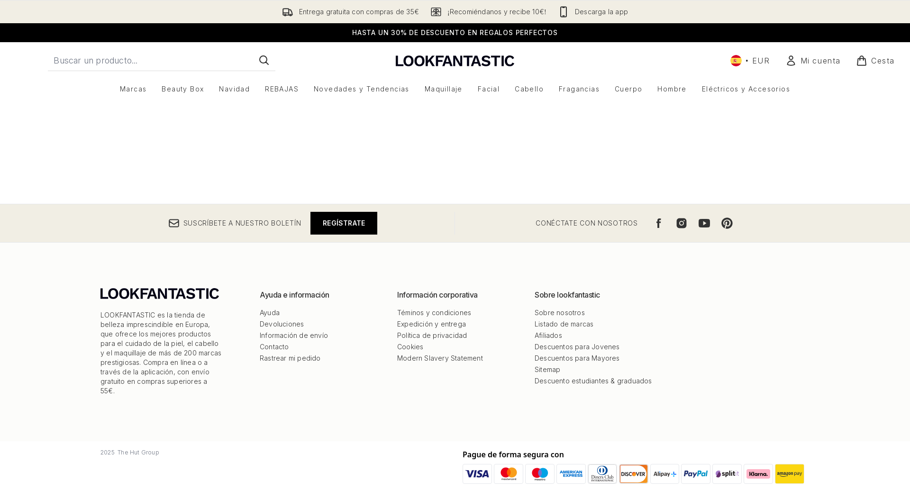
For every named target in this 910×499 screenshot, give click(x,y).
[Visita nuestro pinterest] (727, 473)
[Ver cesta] (875, 60)
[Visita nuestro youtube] (704, 473)
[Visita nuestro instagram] (681, 473)
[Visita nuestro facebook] (658, 473)
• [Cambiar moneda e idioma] (750, 60)
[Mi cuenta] (813, 60)
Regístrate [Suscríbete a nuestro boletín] (344, 473)
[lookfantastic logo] (455, 60)
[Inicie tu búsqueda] (161, 60)
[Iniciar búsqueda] (264, 60)
